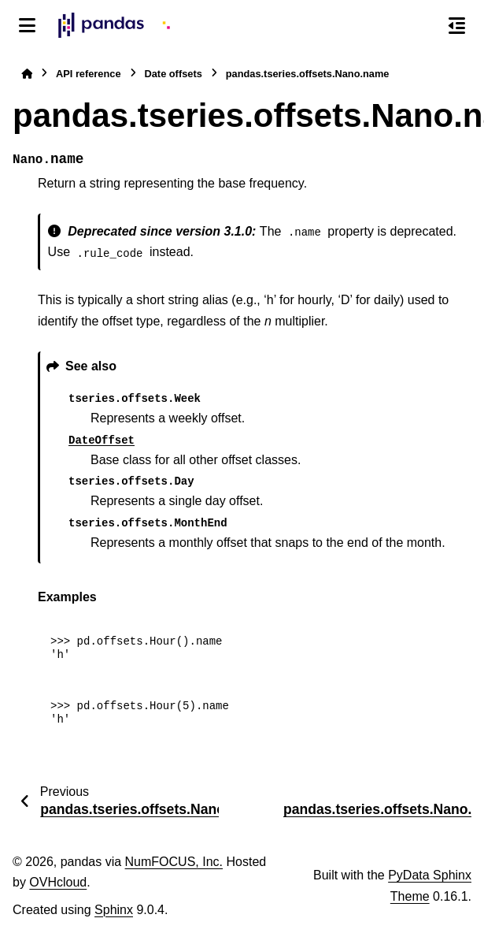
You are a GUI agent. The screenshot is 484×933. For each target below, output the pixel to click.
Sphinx (113, 909)
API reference (88, 74)
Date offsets (173, 74)
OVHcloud (58, 882)
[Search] (423, 26)
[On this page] (456, 25)
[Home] (26, 73)
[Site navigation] (27, 25)
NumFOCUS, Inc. (174, 861)
